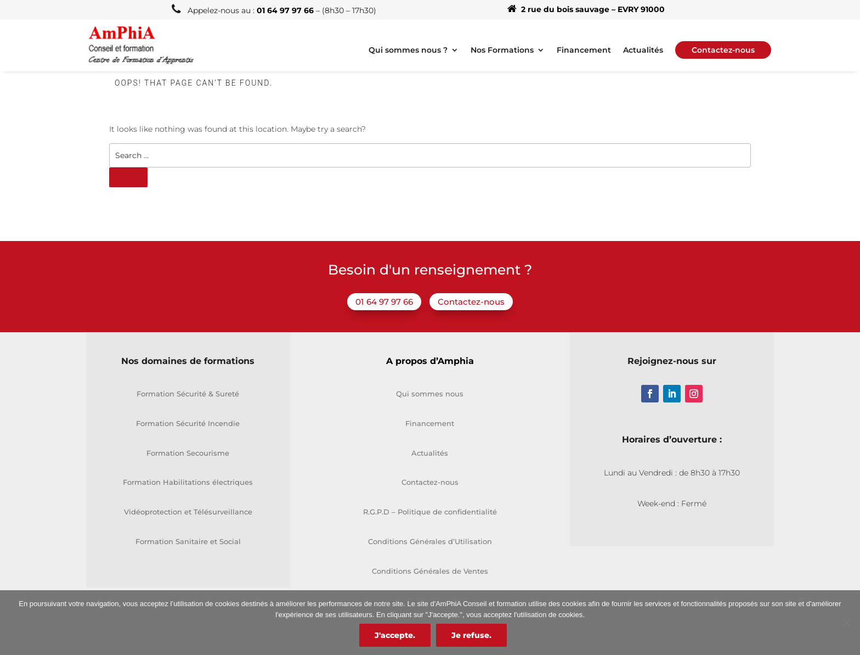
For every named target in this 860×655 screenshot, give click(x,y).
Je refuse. (471, 635)
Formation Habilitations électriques (188, 482)
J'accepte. (395, 635)
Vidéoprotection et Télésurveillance (188, 511)
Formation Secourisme (187, 453)
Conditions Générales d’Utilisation (430, 541)
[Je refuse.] (846, 622)
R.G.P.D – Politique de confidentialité (430, 511)
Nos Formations (502, 50)
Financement (584, 50)
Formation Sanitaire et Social (188, 541)
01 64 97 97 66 (384, 301)
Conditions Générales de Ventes (430, 571)
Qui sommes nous (429, 393)
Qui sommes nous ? (408, 50)
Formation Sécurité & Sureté (188, 393)
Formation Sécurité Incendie (188, 423)
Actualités (643, 50)
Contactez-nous (471, 301)
